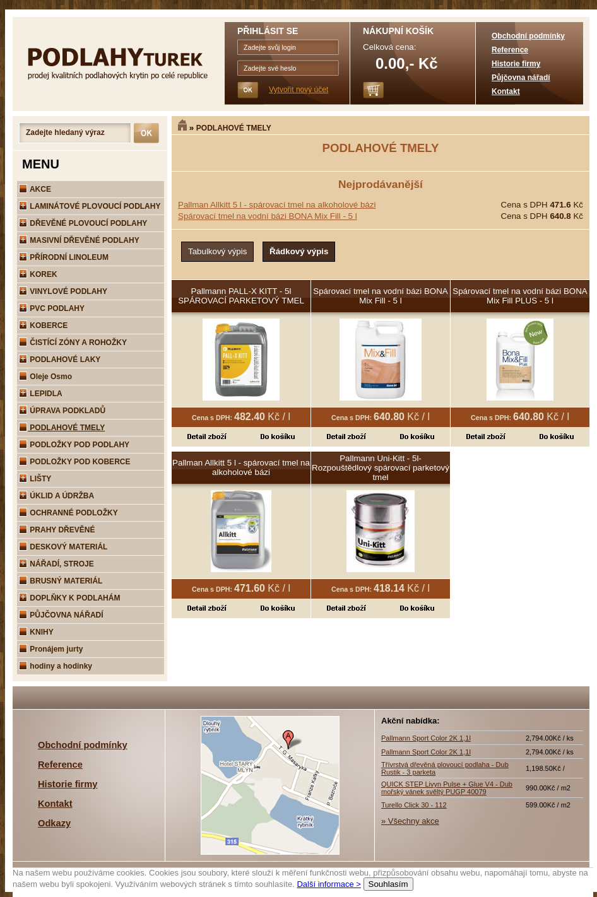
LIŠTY (35, 478)
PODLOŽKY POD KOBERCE (74, 461)
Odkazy (54, 823)
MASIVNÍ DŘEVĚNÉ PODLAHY (79, 240)
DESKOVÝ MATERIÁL (63, 546)
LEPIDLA (40, 393)
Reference (510, 49)
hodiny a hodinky (55, 666)
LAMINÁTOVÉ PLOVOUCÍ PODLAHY (89, 206)
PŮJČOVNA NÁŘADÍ (61, 615)
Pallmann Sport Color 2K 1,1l (426, 738)
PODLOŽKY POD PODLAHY (74, 444)
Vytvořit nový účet (298, 89)
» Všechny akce (410, 821)
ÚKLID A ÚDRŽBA (56, 495)
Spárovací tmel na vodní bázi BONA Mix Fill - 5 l (267, 216)
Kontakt (506, 91)
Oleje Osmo (45, 376)
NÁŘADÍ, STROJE (56, 564)
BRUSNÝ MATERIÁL (60, 581)
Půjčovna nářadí (521, 77)
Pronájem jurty (51, 649)
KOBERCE (43, 325)
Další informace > (329, 884)
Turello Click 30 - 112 (414, 805)
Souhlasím (388, 884)
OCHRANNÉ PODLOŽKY (68, 512)
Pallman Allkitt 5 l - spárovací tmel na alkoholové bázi (276, 204)
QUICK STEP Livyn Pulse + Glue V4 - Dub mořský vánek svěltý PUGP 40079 (446, 787)
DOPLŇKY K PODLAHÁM (69, 598)
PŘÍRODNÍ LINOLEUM (64, 257)
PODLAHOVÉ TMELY (233, 128)
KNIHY (36, 632)
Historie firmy (516, 63)
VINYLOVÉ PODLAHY (63, 291)
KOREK (38, 274)
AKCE (35, 189)
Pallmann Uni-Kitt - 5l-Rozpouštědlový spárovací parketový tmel (380, 468)
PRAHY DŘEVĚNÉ (57, 529)
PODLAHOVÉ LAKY (59, 359)
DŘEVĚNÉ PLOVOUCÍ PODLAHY (83, 223)
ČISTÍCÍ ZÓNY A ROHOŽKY (73, 342)
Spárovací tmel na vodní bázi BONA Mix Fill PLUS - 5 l (519, 295)
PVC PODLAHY (52, 308)
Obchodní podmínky (528, 36)
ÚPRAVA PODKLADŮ (62, 410)
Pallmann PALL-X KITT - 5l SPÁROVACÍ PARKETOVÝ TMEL (241, 295)
